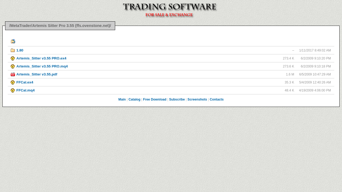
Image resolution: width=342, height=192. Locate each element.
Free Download (154, 99)
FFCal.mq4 (25, 90)
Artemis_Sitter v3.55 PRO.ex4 (41, 58)
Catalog (135, 99)
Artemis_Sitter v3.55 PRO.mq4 (42, 66)
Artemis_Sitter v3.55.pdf (36, 74)
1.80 (19, 50)
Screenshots (197, 99)
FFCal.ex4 (24, 82)
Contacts (217, 99)
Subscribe (177, 99)
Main (122, 99)
